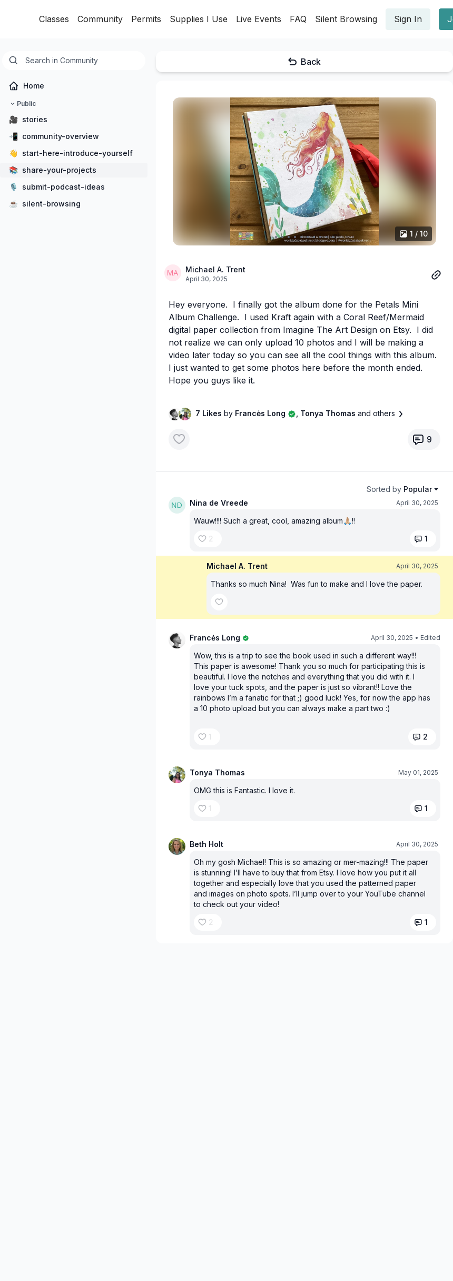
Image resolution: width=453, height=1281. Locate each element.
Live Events (258, 19)
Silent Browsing (346, 19)
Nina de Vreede (219, 502)
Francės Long (215, 637)
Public (22, 104)
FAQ (298, 19)
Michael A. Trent (215, 269)
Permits (146, 19)
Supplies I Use (199, 19)
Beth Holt (206, 844)
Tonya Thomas (217, 772)
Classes (54, 19)
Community (100, 19)
